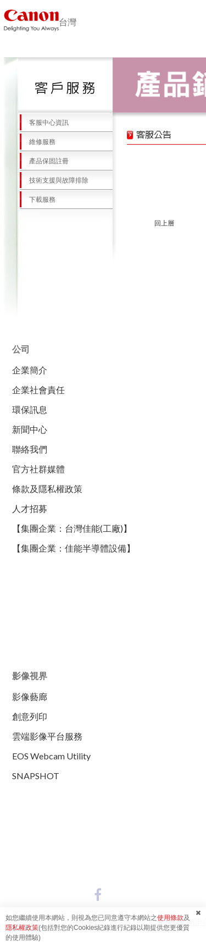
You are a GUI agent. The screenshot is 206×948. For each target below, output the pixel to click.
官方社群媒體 (38, 469)
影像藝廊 (29, 696)
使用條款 (170, 918)
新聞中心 (29, 429)
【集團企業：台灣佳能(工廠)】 (72, 528)
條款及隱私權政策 (47, 488)
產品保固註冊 (43, 161)
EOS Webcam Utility (51, 756)
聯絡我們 (29, 449)
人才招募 (29, 508)
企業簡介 (29, 370)
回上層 (164, 223)
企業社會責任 (38, 389)
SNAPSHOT (35, 775)
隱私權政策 (21, 928)
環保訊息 (29, 409)
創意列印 (29, 716)
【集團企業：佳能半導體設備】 (73, 548)
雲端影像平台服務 (47, 736)
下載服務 (36, 199)
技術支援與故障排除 (53, 180)
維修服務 (36, 142)
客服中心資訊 (43, 122)
